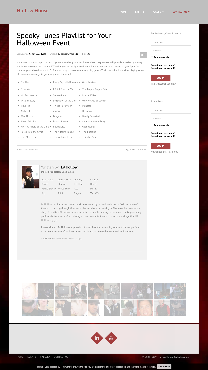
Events (139, 11)
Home (123, 11)
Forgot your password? (163, 68)
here (153, 366)
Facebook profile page (68, 238)
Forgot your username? (163, 65)
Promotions (32, 149)
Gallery (158, 11)
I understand (164, 366)
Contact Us (180, 11)
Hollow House (33, 10)
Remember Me (161, 57)
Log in (160, 77)
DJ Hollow (141, 149)
